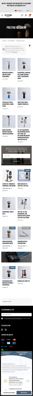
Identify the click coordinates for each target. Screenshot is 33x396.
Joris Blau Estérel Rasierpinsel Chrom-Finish (8, 104)
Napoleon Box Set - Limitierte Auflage (23, 185)
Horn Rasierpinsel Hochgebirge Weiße (7, 242)
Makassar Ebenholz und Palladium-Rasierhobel (7, 74)
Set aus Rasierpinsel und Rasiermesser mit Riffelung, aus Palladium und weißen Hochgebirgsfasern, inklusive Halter (24, 134)
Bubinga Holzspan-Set (24, 281)
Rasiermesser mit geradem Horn (22, 242)
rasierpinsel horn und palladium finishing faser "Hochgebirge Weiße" (24, 75)
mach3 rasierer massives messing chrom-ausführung (7, 132)
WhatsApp (14, 52)
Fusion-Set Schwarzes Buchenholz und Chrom (8, 185)
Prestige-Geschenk (7, 301)
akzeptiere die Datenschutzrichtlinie (13, 318)
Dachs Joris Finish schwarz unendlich (23, 103)
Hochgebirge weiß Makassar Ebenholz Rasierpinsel (7, 283)
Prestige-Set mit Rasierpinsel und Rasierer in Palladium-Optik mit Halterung (24, 215)
